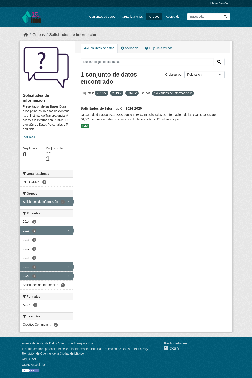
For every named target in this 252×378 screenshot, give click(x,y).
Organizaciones (132, 16)
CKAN (171, 348)
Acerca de (173, 16)
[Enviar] (225, 16)
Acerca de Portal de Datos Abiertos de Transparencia (57, 343)
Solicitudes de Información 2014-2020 (111, 108)
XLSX (85, 125)
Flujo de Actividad (159, 48)
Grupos (154, 16)
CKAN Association (34, 364)
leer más (29, 137)
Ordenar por (174, 74)
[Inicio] (26, 35)
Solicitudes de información (73, 35)
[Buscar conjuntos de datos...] (208, 16)
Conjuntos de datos (102, 16)
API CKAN (29, 359)
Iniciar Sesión (219, 3)
